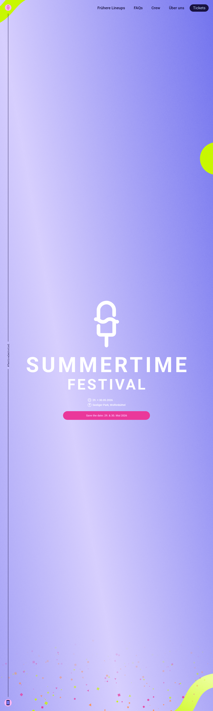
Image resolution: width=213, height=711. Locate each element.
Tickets (199, 8)
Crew (155, 8)
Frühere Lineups (111, 8)
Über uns (176, 8)
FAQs (138, 8)
